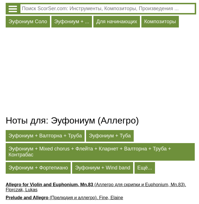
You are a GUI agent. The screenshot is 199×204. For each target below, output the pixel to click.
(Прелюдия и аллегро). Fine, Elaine (64, 197)
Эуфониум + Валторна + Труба (45, 136)
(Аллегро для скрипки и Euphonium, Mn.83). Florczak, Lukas (96, 187)
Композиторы (160, 21)
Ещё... (144, 168)
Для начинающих (116, 21)
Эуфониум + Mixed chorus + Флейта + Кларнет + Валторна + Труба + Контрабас (90, 152)
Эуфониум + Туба (110, 136)
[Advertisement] (101, 72)
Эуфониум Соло (28, 21)
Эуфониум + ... (71, 21)
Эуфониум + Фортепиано (38, 168)
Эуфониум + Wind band (102, 168)
